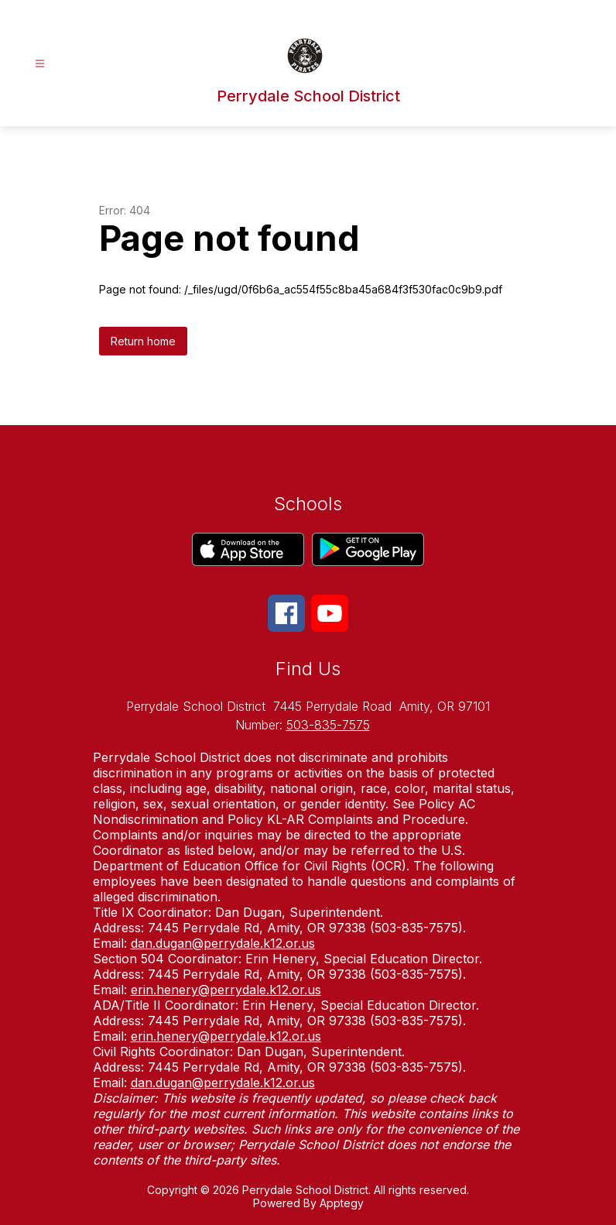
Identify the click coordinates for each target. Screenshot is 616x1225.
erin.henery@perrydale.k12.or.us (226, 989)
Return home (143, 341)
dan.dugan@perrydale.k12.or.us (223, 943)
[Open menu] (40, 64)
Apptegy (342, 1203)
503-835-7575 (328, 725)
